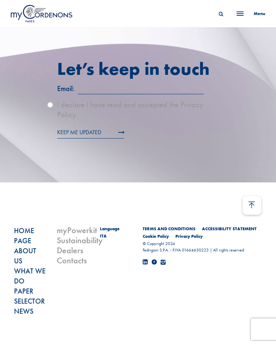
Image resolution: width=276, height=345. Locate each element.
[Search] (221, 13)
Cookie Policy (156, 236)
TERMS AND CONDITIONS (169, 229)
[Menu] (248, 13)
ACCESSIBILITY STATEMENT (229, 229)
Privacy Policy (189, 236)
